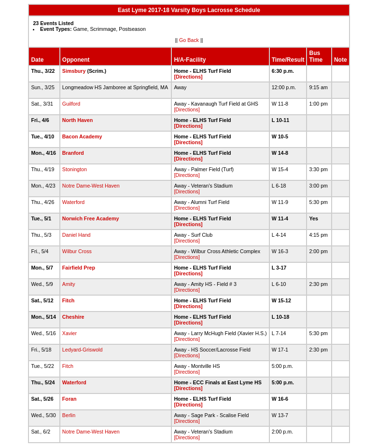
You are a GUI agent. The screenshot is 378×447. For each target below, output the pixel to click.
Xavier (69, 333)
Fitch (68, 300)
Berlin (68, 415)
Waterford (73, 202)
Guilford (71, 104)
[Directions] (188, 77)
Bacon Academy (82, 136)
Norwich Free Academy (90, 218)
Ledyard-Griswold (82, 349)
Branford (73, 153)
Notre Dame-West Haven (91, 186)
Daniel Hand (76, 235)
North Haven (77, 120)
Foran (69, 399)
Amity (68, 284)
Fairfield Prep (78, 268)
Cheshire (73, 317)
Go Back (189, 40)
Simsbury (74, 71)
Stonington (74, 169)
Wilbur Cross (77, 251)
